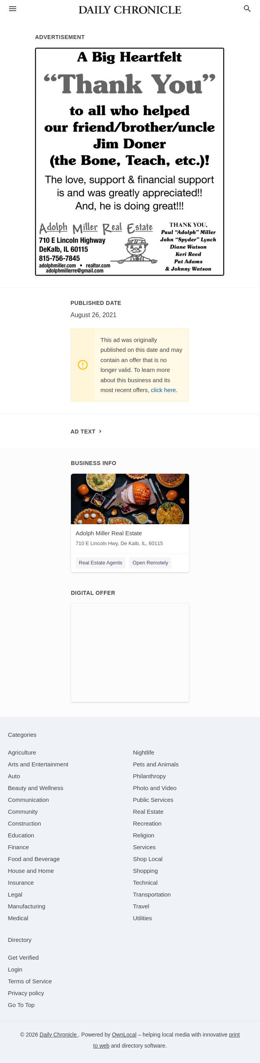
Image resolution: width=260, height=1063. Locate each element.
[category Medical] (18, 918)
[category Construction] (24, 823)
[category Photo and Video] (155, 788)
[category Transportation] (152, 894)
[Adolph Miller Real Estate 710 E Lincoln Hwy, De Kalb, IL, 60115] (130, 512)
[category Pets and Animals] (156, 764)
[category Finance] (18, 847)
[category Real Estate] (148, 811)
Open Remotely (150, 563)
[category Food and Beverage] (34, 859)
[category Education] (21, 835)
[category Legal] (15, 894)
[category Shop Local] (148, 859)
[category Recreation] (147, 823)
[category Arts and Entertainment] (38, 764)
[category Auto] (14, 776)
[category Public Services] (153, 799)
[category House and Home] (31, 870)
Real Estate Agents (101, 563)
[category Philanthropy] (149, 776)
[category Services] (144, 847)
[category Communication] (28, 799)
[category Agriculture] (22, 752)
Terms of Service (30, 981)
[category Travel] (141, 906)
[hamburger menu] (12, 9)
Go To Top (21, 1004)
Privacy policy (26, 993)
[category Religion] (143, 835)
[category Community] (23, 811)
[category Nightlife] (143, 752)
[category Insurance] (21, 882)
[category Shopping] (145, 870)
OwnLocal (124, 1034)
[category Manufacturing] (26, 906)
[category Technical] (145, 882)
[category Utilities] (142, 918)
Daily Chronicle (59, 1034)
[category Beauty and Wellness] (35, 788)
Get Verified (23, 957)
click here (163, 390)
